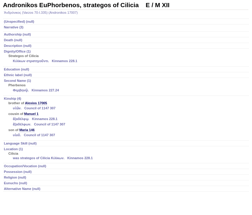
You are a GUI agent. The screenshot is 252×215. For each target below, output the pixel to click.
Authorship (17, 34)
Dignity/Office (126, 57)
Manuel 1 (31, 114)
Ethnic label (18, 75)
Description (17, 45)
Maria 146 (27, 130)
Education (16, 69)
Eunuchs (15, 183)
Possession (18, 171)
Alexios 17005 (36, 103)
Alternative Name (22, 189)
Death (13, 40)
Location (126, 154)
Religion (15, 177)
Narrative (13, 27)
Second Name (126, 86)
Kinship (126, 117)
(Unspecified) (19, 21)
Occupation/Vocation (25, 166)
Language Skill (20, 143)
